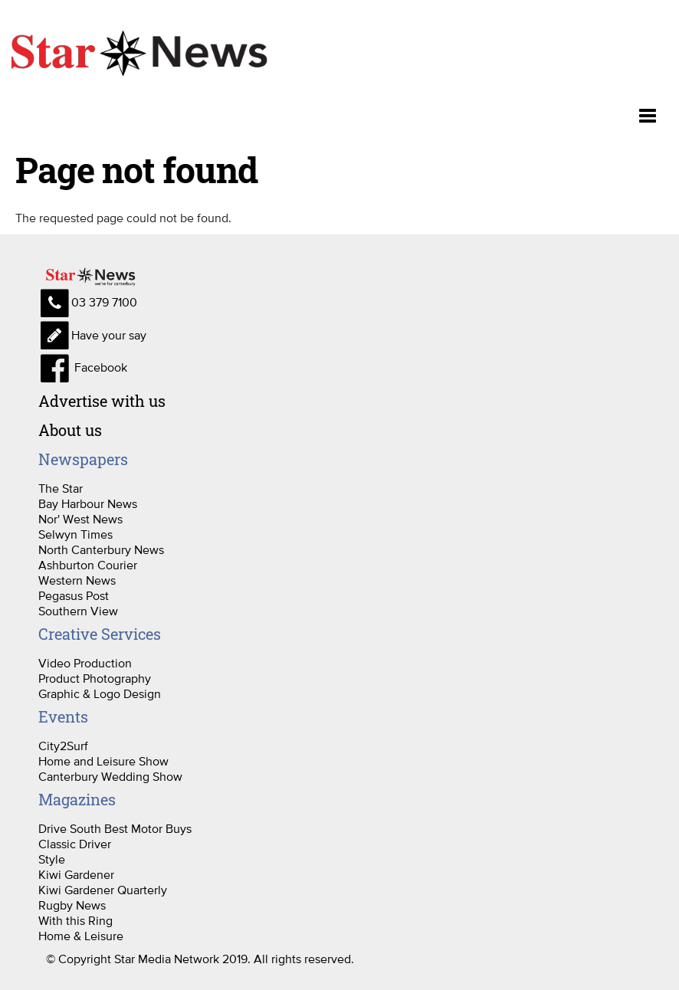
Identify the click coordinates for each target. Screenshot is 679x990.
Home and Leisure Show (103, 761)
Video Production (85, 663)
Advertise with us (102, 401)
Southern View (78, 611)
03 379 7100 (87, 302)
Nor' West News (80, 519)
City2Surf (63, 745)
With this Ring (75, 920)
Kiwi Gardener (76, 874)
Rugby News (72, 905)
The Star (60, 488)
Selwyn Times (75, 534)
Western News (77, 580)
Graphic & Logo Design (99, 693)
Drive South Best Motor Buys (115, 828)
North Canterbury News (101, 549)
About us (70, 430)
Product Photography (94, 678)
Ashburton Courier (87, 565)
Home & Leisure (80, 935)
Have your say (92, 335)
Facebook (82, 367)
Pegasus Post (73, 595)
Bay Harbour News (87, 503)
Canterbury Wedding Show (110, 776)
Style (51, 859)
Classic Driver (74, 844)
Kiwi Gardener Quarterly (102, 890)
